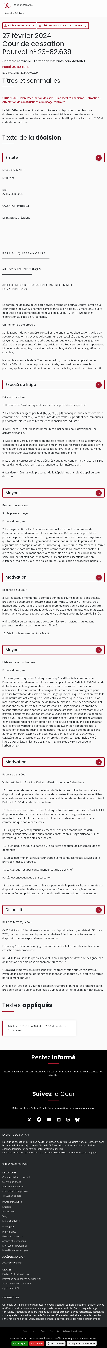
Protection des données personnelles (21, 1279)
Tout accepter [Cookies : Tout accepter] (19, 1343)
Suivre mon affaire (11, 1182)
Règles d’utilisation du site (15, 1274)
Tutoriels (8, 1227)
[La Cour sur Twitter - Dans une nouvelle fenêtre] (29, 1120)
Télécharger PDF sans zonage (63, 25)
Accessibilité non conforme (16, 1283)
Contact (26, 1331)
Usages (6, 1269)
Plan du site (54, 1331)
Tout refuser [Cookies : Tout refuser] (37, 1343)
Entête (12, 157)
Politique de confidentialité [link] (82, 1343)
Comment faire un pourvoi (16, 1177)
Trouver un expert (11, 1196)
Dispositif (15, 910)
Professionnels (12, 1202)
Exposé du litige (21, 384)
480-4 (34, 1026)
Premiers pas (9, 1231)
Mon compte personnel (14, 1245)
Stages (5, 1216)
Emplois (6, 1207)
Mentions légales (39, 1331)
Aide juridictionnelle (13, 1186)
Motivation (16, 577)
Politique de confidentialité (74, 1331)
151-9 (23, 1026)
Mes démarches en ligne (15, 1250)
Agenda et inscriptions (14, 1241)
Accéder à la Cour (13, 1256)
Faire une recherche (12, 1236)
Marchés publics (11, 1220)
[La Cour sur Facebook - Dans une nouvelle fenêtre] (39, 1119)
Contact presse (12, 1263)
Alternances (8, 1211)
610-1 (48, 1026)
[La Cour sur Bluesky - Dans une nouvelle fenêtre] (77, 1120)
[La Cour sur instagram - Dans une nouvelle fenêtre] (68, 1120)
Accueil (8, 13)
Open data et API (11, 1288)
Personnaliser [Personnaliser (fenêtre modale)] (57, 1343)
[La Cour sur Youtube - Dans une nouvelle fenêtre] (49, 1120)
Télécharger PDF (19, 25)
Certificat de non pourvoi (15, 1191)
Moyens (13, 493)
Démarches (9, 1172)
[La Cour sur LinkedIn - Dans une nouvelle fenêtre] (58, 1120)
